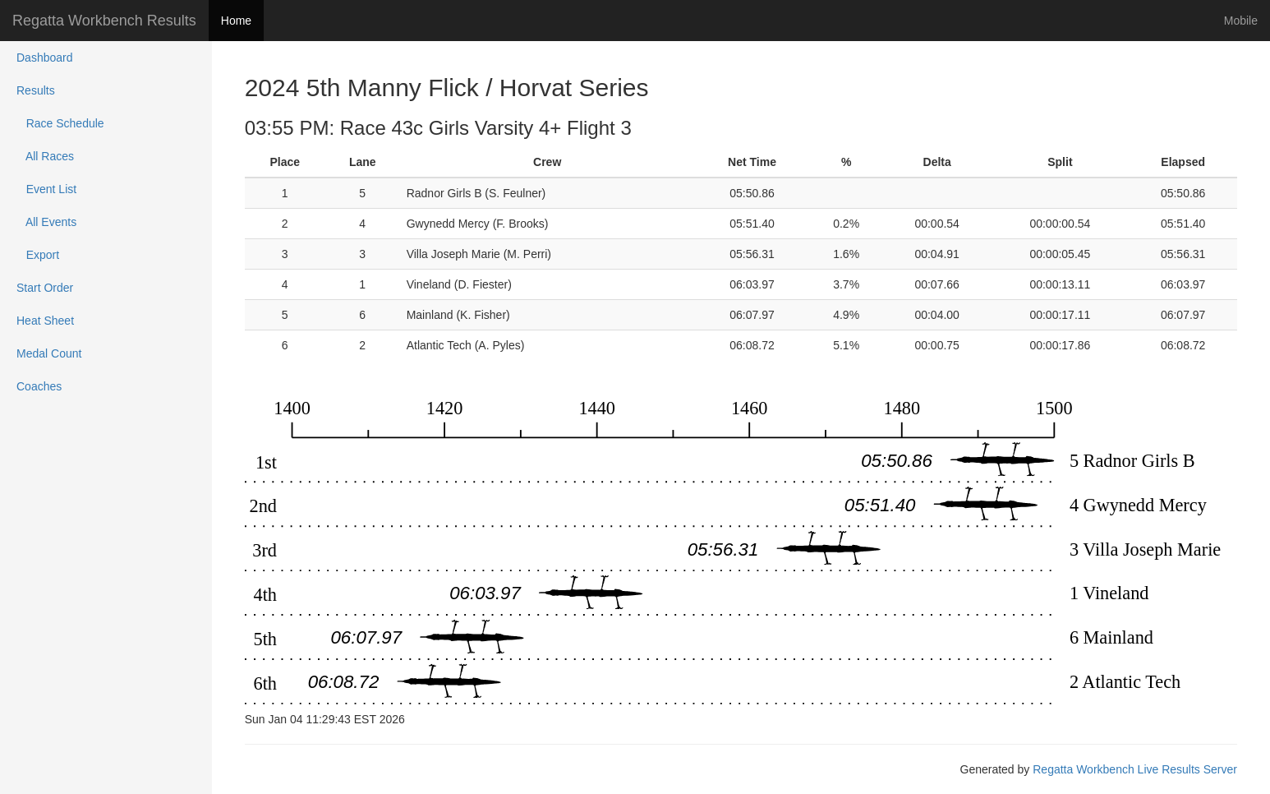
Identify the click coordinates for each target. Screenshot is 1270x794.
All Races (45, 156)
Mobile (1241, 20)
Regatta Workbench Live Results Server (1135, 769)
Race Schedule (60, 123)
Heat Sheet (45, 320)
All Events (46, 222)
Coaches (39, 386)
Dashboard (44, 57)
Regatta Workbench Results (104, 20)
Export (37, 254)
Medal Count (48, 353)
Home (236, 20)
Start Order (44, 287)
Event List (46, 189)
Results (35, 90)
